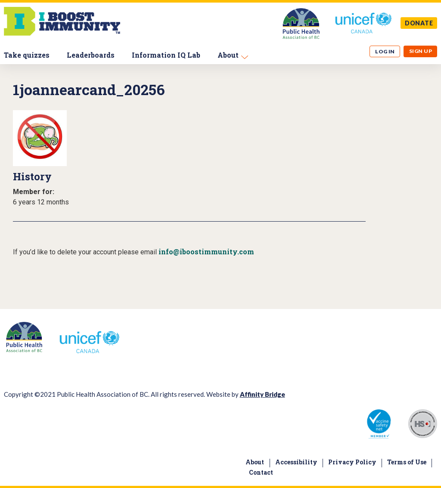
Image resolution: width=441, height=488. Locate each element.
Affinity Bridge (262, 394)
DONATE (419, 23)
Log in (385, 51)
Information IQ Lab (166, 54)
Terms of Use (406, 462)
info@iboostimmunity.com (206, 251)
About (228, 54)
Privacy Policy (352, 462)
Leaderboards (91, 54)
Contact (261, 472)
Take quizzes (27, 54)
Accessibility (296, 462)
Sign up (420, 51)
